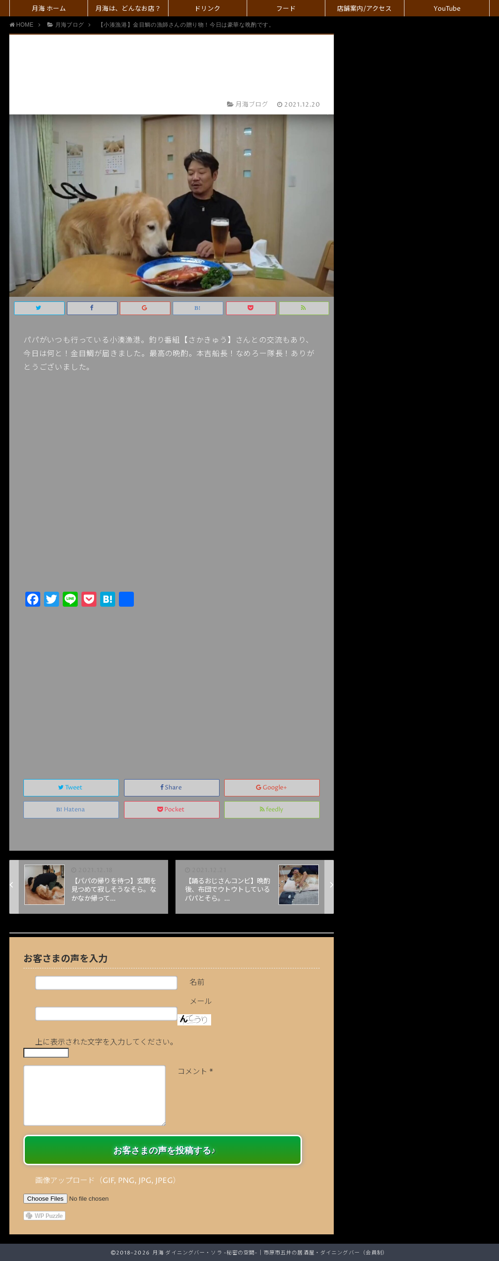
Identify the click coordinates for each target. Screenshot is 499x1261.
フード (286, 9)
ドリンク (207, 9)
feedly (272, 810)
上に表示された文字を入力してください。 (106, 1042)
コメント (195, 1072)
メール (201, 1001)
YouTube (447, 9)
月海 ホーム (49, 9)
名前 (197, 982)
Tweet (71, 788)
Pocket (171, 810)
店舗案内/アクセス (364, 9)
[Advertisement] (171, 682)
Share (171, 788)
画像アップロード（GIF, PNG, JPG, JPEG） (107, 1180)
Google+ (272, 788)
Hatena (71, 810)
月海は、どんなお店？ (128, 9)
